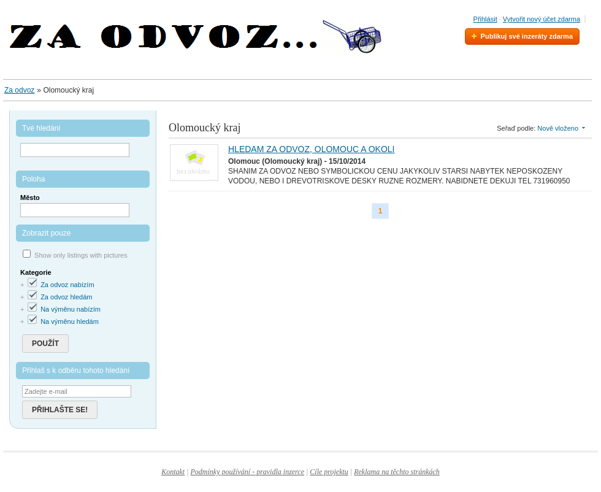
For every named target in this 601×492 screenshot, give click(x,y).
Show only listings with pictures (81, 255)
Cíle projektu (329, 471)
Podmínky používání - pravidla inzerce (247, 471)
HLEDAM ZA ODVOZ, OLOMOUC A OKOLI (311, 149)
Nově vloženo (557, 128)
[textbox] (74, 210)
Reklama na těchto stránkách (397, 471)
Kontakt (173, 471)
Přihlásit (485, 19)
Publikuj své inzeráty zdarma (527, 36)
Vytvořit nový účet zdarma (541, 19)
